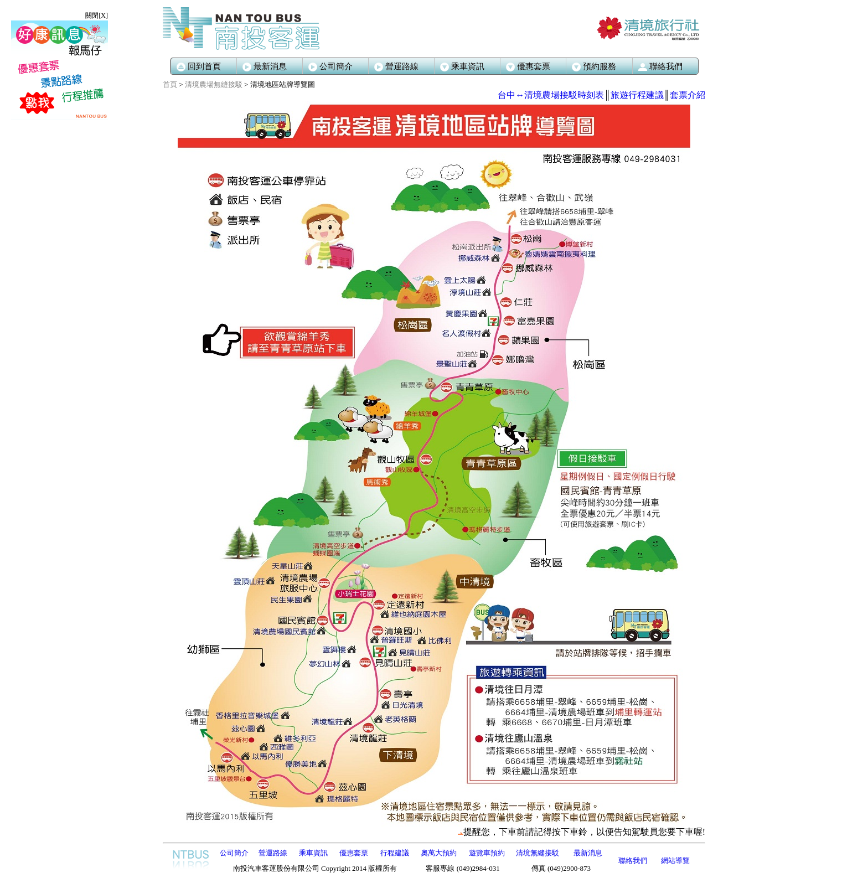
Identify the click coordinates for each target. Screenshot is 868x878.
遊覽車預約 (487, 853)
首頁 (170, 84)
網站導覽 (675, 860)
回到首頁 (199, 66)
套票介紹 (687, 95)
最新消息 (264, 66)
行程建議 (394, 853)
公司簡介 (330, 66)
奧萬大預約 (439, 853)
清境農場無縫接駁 (213, 84)
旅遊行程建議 (637, 95)
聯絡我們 (632, 860)
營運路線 (396, 66)
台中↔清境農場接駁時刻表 (551, 95)
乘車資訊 (313, 853)
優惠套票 (353, 853)
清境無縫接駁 (537, 853)
